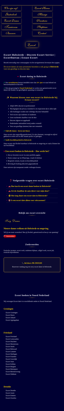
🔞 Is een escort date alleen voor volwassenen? (26, 200)
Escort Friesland (11, 336)
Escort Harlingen (11, 354)
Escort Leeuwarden (12, 339)
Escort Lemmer (11, 351)
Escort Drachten (11, 341)
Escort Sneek (10, 346)
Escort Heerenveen (12, 344)
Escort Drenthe (11, 390)
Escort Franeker (11, 356)
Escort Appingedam (12, 320)
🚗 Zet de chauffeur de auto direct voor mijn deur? (28, 191)
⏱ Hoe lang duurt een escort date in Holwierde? (27, 196)
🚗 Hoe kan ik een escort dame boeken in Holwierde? (29, 186)
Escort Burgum (11, 366)
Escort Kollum (11, 364)
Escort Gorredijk (11, 359)
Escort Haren (10, 315)
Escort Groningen (11, 312)
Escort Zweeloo (11, 398)
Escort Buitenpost (12, 369)
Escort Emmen (11, 395)
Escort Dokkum (11, 374)
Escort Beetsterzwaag (13, 371)
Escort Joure (10, 361)
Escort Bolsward (11, 349)
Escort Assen (10, 393)
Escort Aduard (10, 317)
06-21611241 (37, 263)
